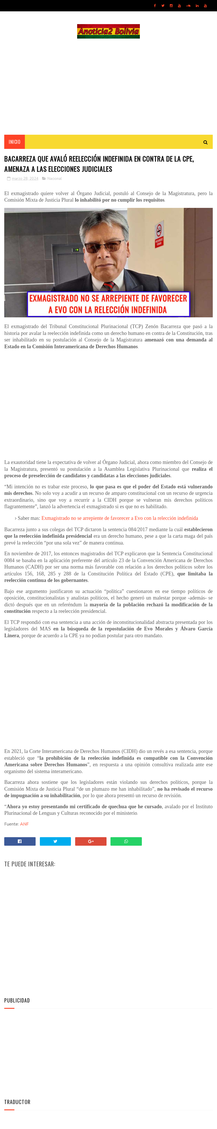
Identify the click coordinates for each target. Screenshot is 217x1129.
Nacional (54, 179)
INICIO (14, 142)
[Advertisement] (108, 86)
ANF (24, 824)
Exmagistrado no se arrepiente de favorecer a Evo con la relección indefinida (120, 518)
